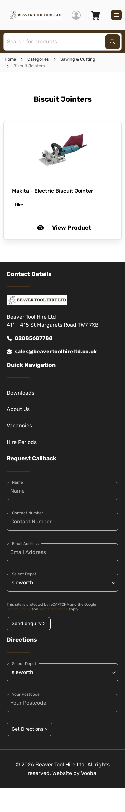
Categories (38, 59)
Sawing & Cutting (77, 59)
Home (10, 59)
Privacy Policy (19, 609)
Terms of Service (53, 609)
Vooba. (89, 773)
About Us (18, 409)
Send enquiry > (28, 623)
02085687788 (30, 338)
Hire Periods (22, 442)
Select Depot (24, 574)
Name (17, 482)
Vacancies (19, 425)
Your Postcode (26, 694)
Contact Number (27, 513)
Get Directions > (29, 729)
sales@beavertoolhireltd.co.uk (52, 352)
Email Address (25, 543)
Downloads (20, 393)
